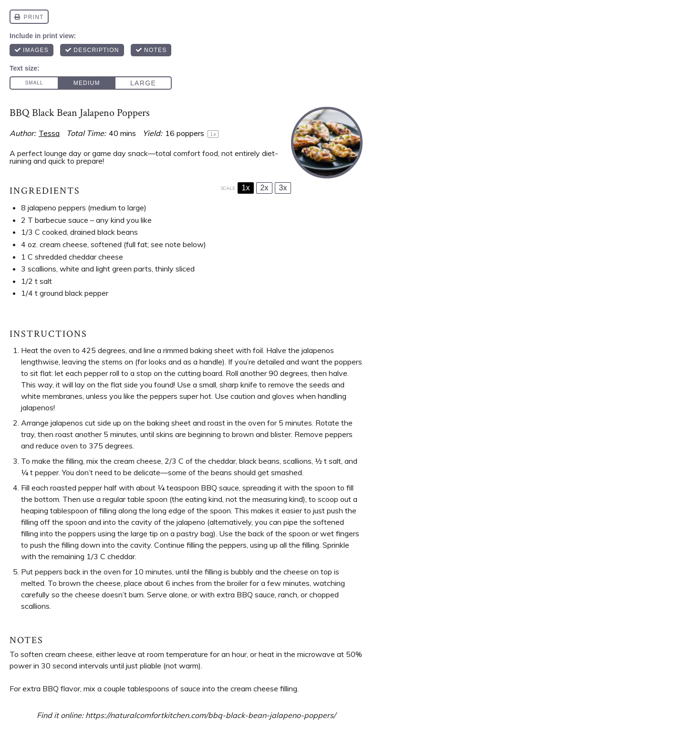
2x (264, 188)
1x (246, 188)
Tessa (49, 133)
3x (283, 188)
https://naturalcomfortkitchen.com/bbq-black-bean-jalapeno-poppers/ (210, 715)
